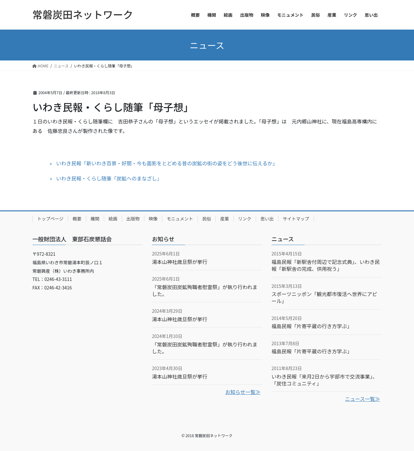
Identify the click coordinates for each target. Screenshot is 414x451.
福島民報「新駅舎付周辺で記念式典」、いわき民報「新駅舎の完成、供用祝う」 (325, 265)
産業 (224, 218)
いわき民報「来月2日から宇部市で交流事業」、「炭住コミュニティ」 (324, 380)
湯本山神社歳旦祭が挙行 (179, 261)
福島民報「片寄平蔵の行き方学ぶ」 (311, 326)
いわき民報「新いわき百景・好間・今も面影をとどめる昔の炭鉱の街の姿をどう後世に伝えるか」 (166, 163)
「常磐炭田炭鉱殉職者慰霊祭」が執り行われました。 (204, 290)
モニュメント (180, 218)
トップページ (50, 218)
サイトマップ (296, 218)
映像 (153, 218)
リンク (244, 218)
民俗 (206, 218)
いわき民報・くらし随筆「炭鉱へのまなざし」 (109, 178)
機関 (95, 218)
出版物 (133, 218)
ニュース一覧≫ (362, 398)
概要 (77, 218)
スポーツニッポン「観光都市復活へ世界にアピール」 (324, 297)
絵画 (113, 218)
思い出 (267, 218)
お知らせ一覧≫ (242, 392)
